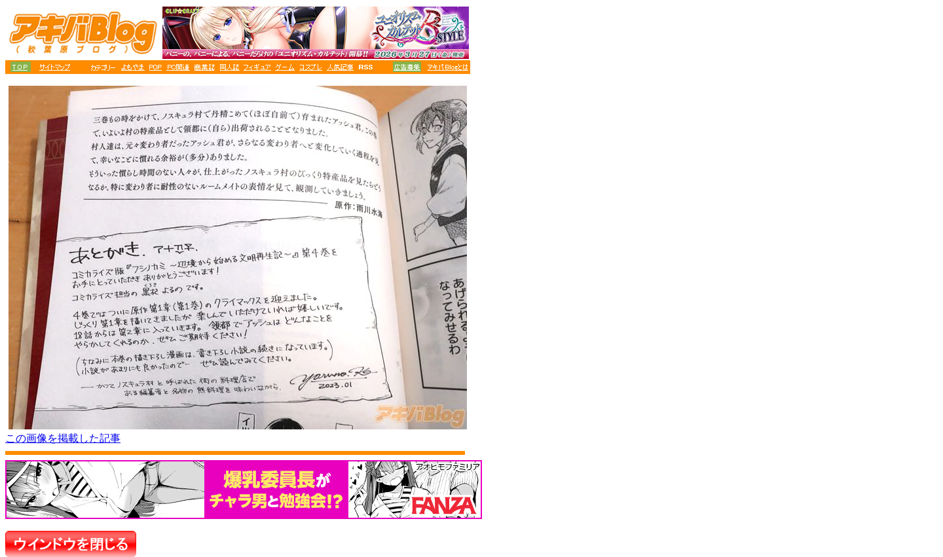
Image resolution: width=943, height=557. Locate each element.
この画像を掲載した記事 (62, 438)
